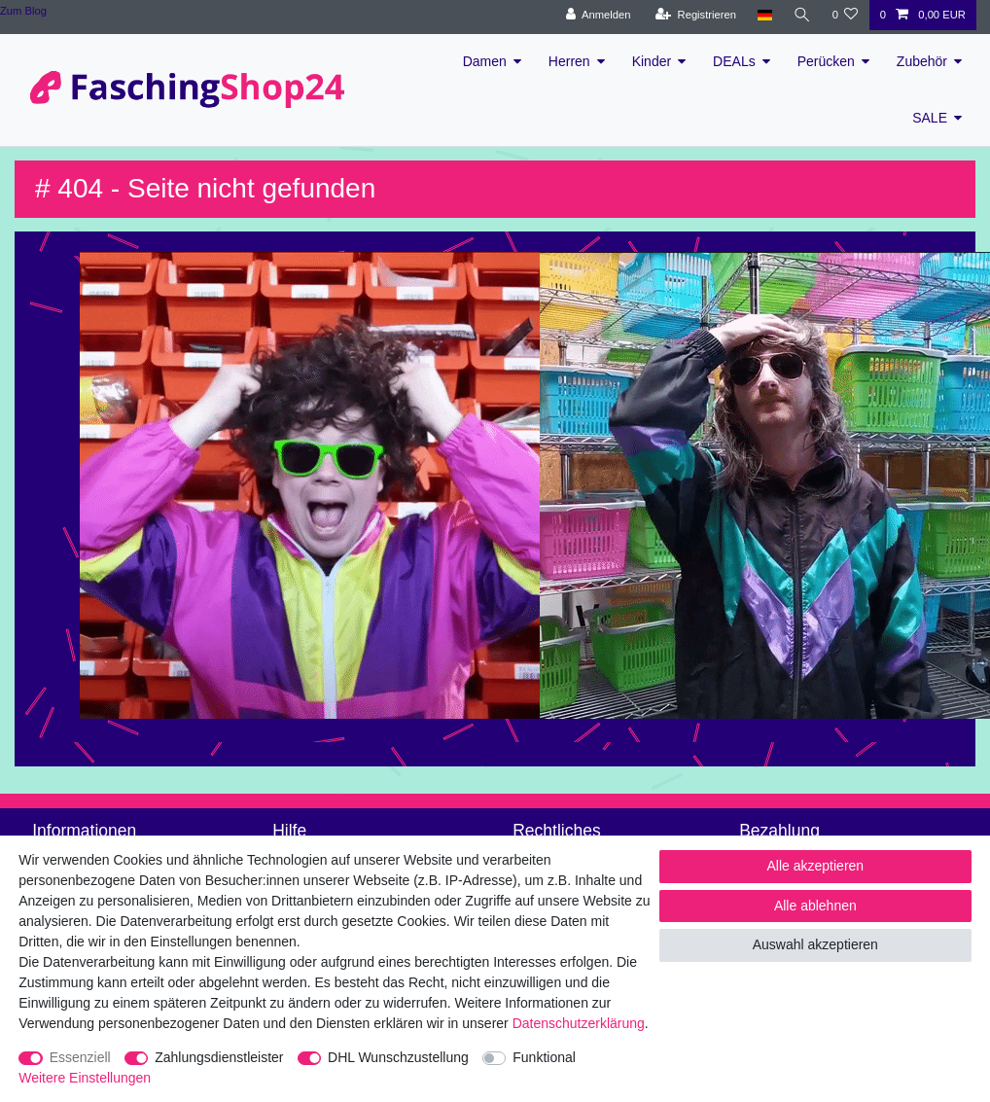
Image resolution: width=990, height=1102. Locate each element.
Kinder (651, 61)
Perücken (826, 61)
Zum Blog (23, 11)
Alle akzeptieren (816, 865)
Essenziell (80, 1057)
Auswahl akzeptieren (815, 944)
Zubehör (922, 61)
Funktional (544, 1057)
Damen (485, 61)
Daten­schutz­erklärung (579, 1023)
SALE (929, 117)
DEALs (734, 61)
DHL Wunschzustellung (398, 1057)
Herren (569, 61)
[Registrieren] (695, 15)
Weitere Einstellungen (84, 1077)
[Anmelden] (597, 15)
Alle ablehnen (815, 905)
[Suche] (801, 15)
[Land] (764, 15)
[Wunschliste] (844, 15)
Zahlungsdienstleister (219, 1057)
